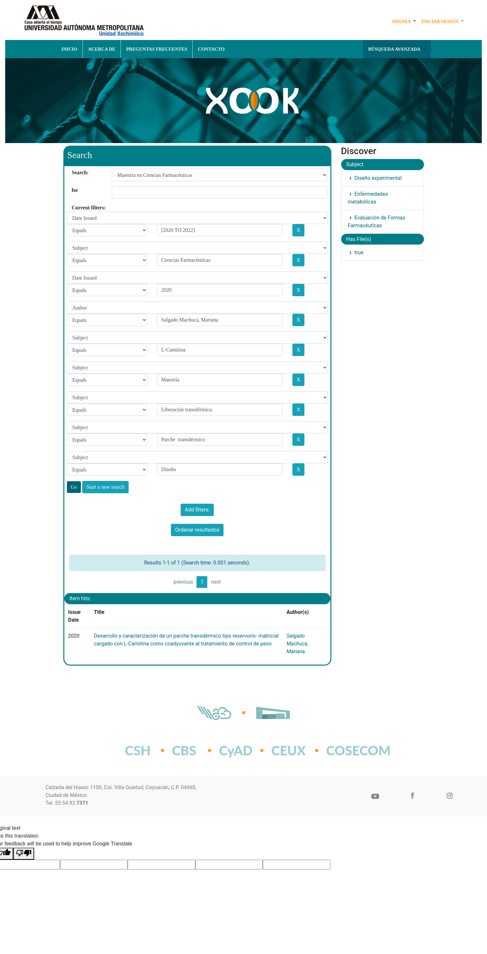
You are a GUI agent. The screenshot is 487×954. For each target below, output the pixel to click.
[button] (404, 21)
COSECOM (344, 750)
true (359, 252)
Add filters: (197, 510)
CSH (137, 750)
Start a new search (105, 487)
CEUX (288, 750)
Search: (74, 172)
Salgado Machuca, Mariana (297, 644)
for (74, 190)
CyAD (236, 750)
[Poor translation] (23, 854)
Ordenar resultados (197, 530)
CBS (184, 750)
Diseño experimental (378, 178)
